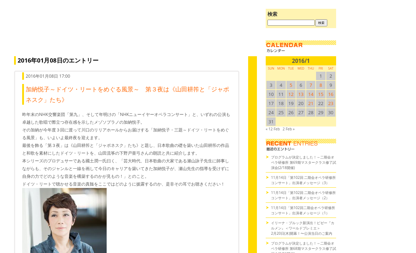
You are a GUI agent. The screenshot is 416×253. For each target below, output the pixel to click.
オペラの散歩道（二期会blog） (134, 33)
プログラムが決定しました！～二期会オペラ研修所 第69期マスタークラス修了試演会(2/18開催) (303, 162)
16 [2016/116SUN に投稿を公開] (330, 94)
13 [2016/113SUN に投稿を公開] (301, 94)
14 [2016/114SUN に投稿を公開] (311, 94)
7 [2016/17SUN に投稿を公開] (311, 85)
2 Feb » (289, 128)
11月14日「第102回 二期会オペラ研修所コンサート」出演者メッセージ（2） (303, 195)
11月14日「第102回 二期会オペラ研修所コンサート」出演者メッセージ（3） (303, 180)
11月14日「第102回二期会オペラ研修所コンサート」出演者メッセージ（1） (303, 210)
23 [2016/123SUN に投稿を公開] (330, 103)
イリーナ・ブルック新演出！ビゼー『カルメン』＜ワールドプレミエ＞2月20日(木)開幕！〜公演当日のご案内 (302, 228)
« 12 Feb (273, 128)
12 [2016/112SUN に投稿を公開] (291, 94)
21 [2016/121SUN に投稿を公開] (311, 103)
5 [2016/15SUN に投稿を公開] (291, 85)
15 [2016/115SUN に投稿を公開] (320, 94)
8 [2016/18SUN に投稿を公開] (321, 85)
